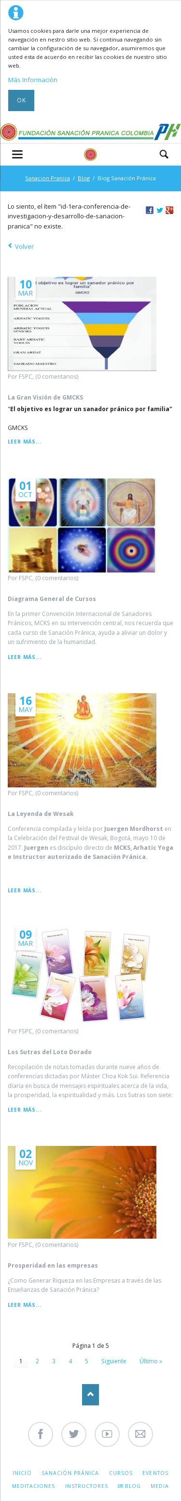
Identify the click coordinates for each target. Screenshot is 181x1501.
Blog (84, 178)
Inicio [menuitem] (22, 1473)
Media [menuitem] (160, 1486)
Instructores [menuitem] (86, 1486)
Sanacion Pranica (47, 178)
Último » (150, 1361)
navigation (17, 154)
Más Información (32, 79)
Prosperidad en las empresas (53, 1265)
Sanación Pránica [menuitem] (70, 1473)
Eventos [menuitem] (155, 1473)
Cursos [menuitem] (121, 1473)
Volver (24, 246)
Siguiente (113, 1361)
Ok (21, 100)
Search (164, 154)
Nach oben (90, 1394)
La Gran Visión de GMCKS (45, 397)
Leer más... (25, 441)
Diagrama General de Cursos (52, 599)
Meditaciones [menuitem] (33, 1486)
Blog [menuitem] (133, 1486)
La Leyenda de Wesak (41, 814)
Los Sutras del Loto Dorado (50, 1052)
